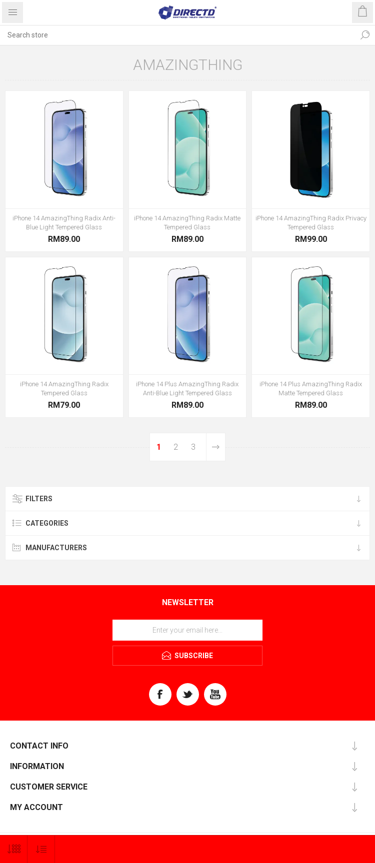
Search (365, 35)
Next (215, 447)
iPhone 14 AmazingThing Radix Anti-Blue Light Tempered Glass (64, 222)
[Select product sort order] (41, 849)
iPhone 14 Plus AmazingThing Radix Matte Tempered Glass (311, 388)
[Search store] (177, 35)
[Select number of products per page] (14, 849)
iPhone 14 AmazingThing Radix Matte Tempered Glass (187, 222)
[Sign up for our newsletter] (187, 630)
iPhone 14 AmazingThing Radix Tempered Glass (64, 388)
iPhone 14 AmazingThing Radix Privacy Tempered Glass (311, 222)
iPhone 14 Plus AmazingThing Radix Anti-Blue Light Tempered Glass (187, 388)
